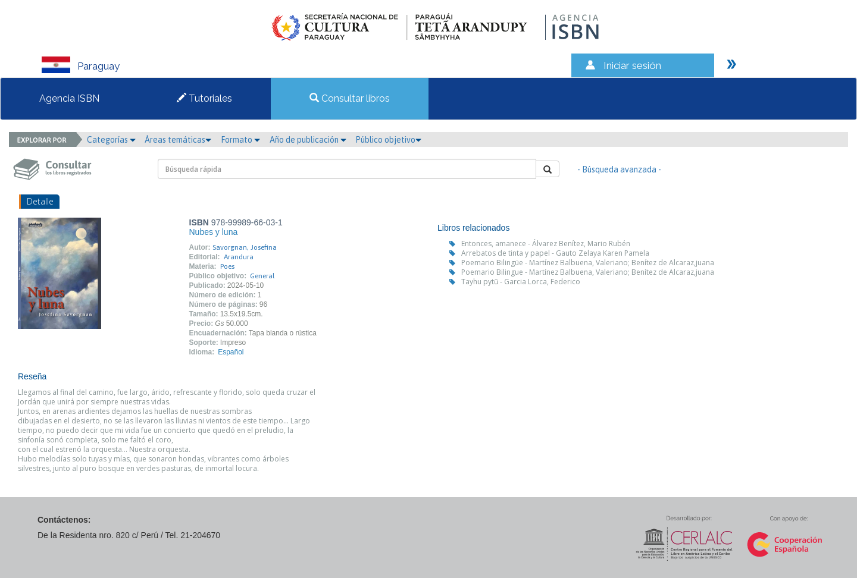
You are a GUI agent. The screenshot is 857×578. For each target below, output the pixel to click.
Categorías (111, 139)
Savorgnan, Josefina (244, 247)
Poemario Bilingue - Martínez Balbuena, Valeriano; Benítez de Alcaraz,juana (587, 272)
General (262, 276)
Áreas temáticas (178, 139)
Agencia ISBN (69, 98)
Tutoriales (204, 98)
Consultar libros (349, 98)
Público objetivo (388, 139)
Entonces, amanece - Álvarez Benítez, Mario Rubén (545, 243)
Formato (240, 139)
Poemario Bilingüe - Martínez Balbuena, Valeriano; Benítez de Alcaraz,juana (587, 262)
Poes (227, 266)
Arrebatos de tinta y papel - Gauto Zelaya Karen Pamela (555, 253)
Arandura (239, 257)
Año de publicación (308, 139)
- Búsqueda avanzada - (619, 169)
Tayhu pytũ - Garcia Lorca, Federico (520, 282)
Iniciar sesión (632, 65)
